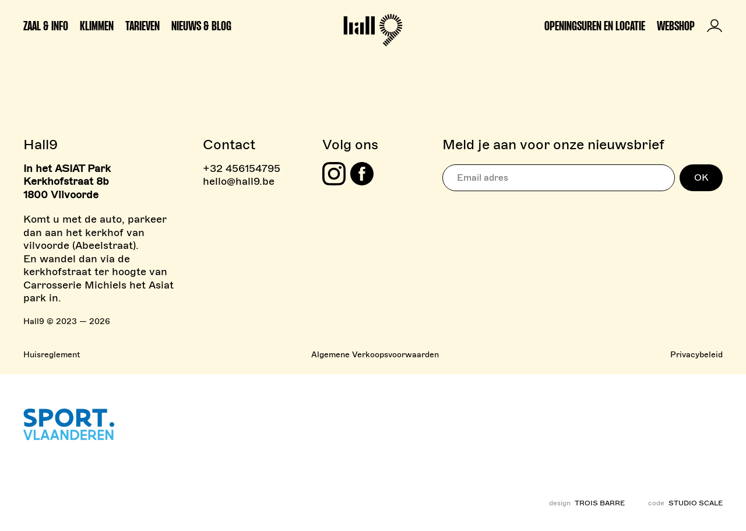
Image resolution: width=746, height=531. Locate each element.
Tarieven (142, 25)
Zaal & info (45, 25)
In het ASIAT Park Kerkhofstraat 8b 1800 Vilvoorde (67, 181)
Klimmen (97, 25)
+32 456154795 (241, 168)
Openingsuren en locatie (594, 25)
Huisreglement (51, 355)
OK (701, 178)
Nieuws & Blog (201, 25)
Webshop (676, 25)
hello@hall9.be (239, 181)
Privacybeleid (696, 355)
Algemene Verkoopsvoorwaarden (375, 355)
